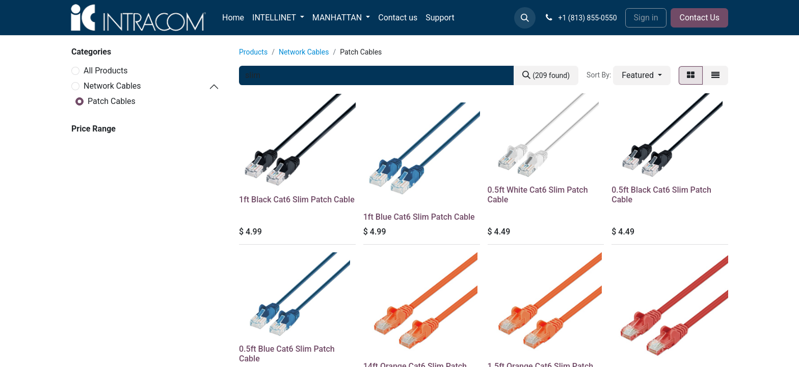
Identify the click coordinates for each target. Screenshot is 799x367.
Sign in (646, 17)
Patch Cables (112, 101)
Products (253, 52)
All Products (105, 70)
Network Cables (112, 86)
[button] (525, 18)
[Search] (546, 75)
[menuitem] (233, 18)
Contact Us (699, 17)
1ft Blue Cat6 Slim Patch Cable (419, 217)
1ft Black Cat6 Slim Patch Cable (297, 199)
